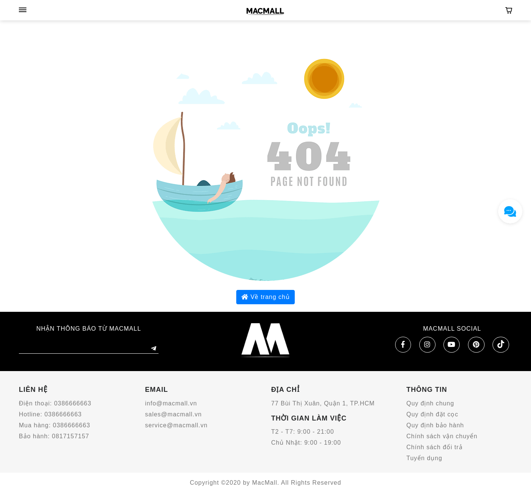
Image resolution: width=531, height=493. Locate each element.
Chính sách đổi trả (434, 447)
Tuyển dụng (424, 458)
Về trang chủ (265, 297)
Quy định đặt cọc (432, 414)
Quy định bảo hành (435, 425)
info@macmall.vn (171, 403)
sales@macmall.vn (173, 414)
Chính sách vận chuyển (441, 436)
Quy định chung (430, 403)
